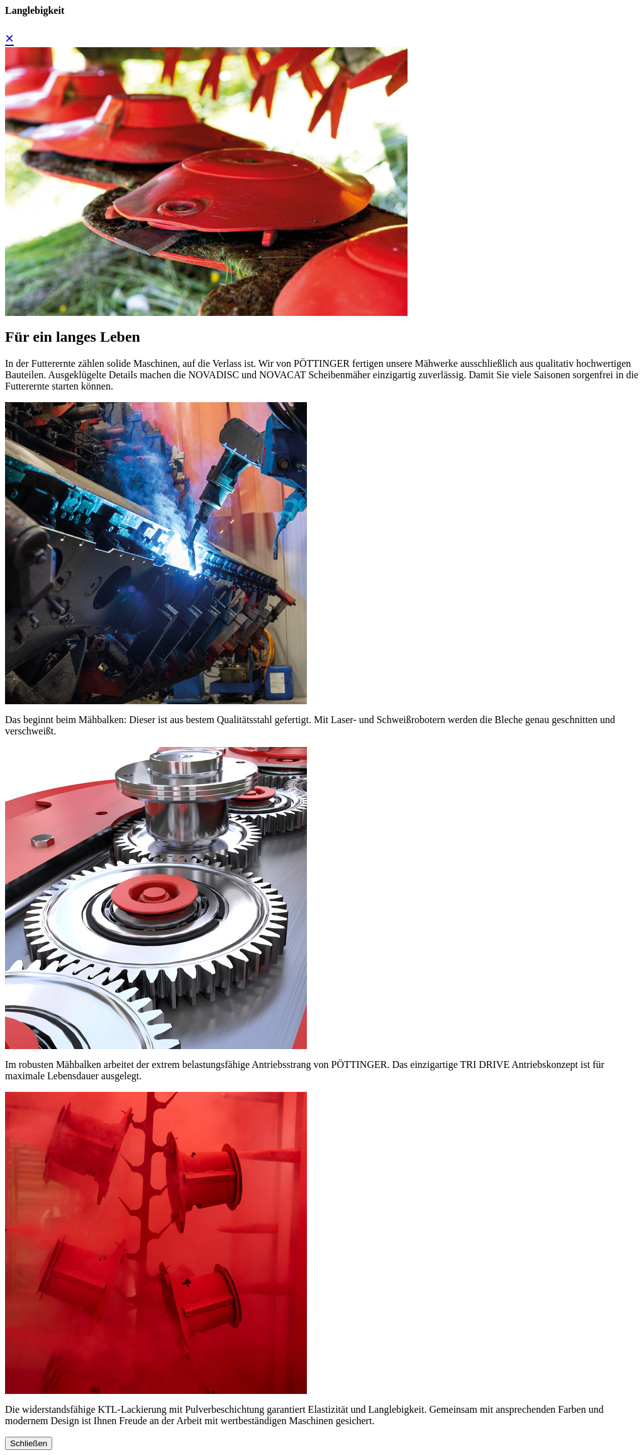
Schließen (28, 1443)
